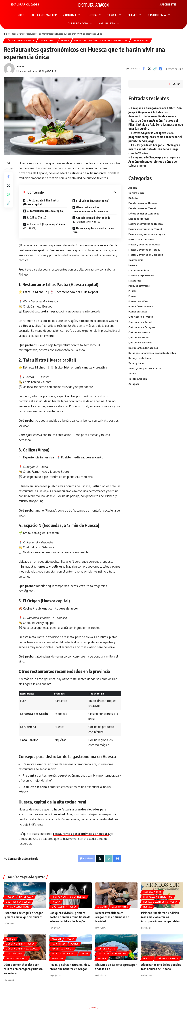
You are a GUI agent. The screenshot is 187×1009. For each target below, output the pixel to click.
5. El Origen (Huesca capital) (92, 200)
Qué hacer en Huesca (140, 316)
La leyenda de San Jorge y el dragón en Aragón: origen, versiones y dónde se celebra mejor (154, 161)
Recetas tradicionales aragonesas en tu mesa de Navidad (112, 917)
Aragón (132, 187)
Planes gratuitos (137, 311)
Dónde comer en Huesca (20, 41)
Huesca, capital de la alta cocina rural (93, 230)
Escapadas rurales (138, 218)
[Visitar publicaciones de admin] (9, 68)
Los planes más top (139, 270)
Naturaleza (135, 280)
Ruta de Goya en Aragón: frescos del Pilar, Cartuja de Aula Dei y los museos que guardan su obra (155, 125)
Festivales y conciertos (141, 239)
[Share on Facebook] (143, 69)
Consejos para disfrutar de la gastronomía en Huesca (91, 219)
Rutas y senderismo (139, 358)
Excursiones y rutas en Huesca (145, 223)
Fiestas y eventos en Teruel (144, 249)
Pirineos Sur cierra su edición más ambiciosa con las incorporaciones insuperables (160, 917)
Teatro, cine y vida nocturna (144, 368)
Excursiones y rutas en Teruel (145, 228)
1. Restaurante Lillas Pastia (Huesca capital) (41, 202)
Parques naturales (139, 285)
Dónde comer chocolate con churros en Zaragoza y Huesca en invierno (23, 969)
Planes (132, 296)
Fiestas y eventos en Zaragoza (145, 254)
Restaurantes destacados (143, 347)
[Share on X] (149, 69)
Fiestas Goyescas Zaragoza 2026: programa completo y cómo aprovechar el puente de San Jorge (155, 137)
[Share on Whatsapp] (8, 194)
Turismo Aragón (137, 378)
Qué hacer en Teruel (140, 322)
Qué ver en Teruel (138, 337)
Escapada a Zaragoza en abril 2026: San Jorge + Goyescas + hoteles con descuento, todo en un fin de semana (155, 112)
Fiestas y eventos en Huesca (144, 244)
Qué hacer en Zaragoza (142, 327)
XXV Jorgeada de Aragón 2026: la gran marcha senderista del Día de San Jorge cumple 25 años (154, 149)
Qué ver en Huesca (139, 332)
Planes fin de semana (140, 306)
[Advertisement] (155, 416)
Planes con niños (138, 301)
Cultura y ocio (136, 192)
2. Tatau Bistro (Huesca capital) (45, 210)
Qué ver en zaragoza (140, 342)
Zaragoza (134, 383)
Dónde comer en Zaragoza (143, 213)
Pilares (132, 290)
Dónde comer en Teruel (142, 208)
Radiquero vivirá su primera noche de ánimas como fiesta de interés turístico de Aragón (69, 917)
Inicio (6, 33)
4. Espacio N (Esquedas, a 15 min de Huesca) (44, 226)
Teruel (132, 373)
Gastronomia (47, 41)
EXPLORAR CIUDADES (25, 4)
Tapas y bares (17, 33)
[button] (154, 69)
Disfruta (133, 198)
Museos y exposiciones (141, 275)
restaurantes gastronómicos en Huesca (81, 834)
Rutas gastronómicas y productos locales (100, 41)
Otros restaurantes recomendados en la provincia (90, 209)
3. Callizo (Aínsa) (36, 217)
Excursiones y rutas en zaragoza (146, 234)
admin (20, 66)
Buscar (176, 83)
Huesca (65, 41)
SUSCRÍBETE (167, 4)
